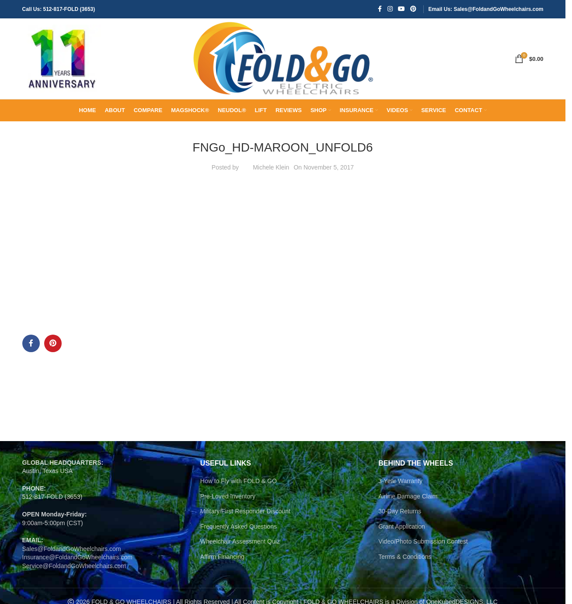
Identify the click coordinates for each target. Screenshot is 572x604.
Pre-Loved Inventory (227, 502)
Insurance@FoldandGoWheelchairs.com (77, 564)
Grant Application (401, 533)
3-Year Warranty (400, 487)
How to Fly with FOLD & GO (238, 487)
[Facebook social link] (379, 9)
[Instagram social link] (390, 9)
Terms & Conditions (404, 563)
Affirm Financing (222, 563)
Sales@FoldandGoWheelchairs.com (71, 555)
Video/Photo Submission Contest (422, 548)
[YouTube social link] (401, 9)
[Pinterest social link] (413, 9)
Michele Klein (271, 174)
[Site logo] (61, 61)
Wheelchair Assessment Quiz (240, 548)
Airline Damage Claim (407, 502)
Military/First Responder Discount (245, 518)
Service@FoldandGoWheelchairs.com (74, 572)
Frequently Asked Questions (238, 533)
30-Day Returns (399, 518)
